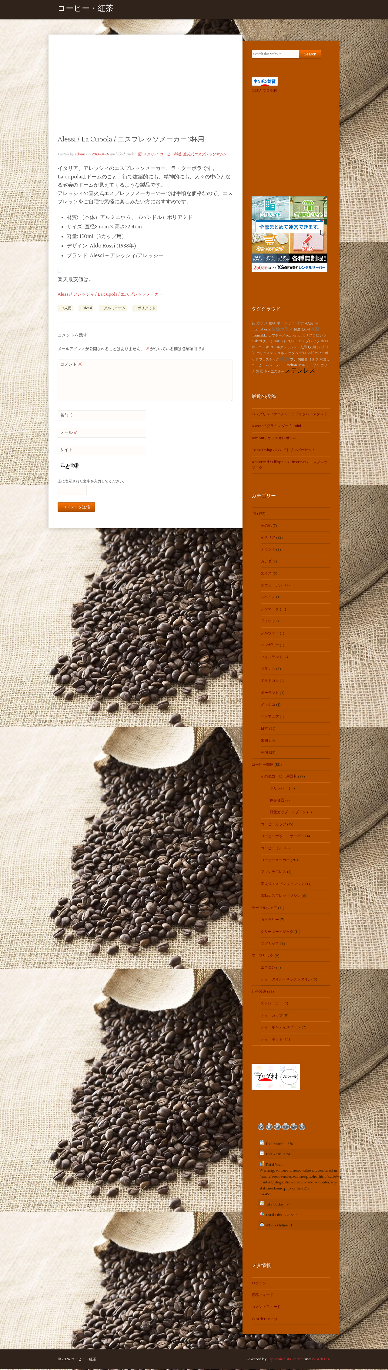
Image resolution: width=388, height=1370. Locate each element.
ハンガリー (270, 646)
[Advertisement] (145, 89)
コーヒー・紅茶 (85, 10)
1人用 (312, 348)
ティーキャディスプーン (281, 1028)
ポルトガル (270, 681)
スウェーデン (272, 586)
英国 (264, 753)
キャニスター (274, 372)
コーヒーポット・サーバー (282, 837)
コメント (71, 365)
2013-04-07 (100, 155)
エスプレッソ (309, 342)
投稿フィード (262, 1296)
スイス (266, 574)
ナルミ (268, 342)
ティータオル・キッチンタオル (286, 980)
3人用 (67, 309)
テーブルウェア (264, 908)
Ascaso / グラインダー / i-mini (276, 427)
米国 (264, 741)
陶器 (259, 372)
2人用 (305, 330)
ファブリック (262, 956)
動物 (272, 324)
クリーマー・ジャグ (277, 932)
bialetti (257, 342)
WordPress (321, 1360)
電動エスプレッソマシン (281, 896)
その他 (266, 526)
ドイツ (266, 622)
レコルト (290, 342)
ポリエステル (266, 354)
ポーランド (270, 693)
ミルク (314, 360)
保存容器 (277, 801)
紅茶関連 (259, 992)
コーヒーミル (272, 849)
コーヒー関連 (170, 155)
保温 (297, 330)
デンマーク (270, 610)
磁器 (284, 360)
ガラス (262, 323)
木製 (315, 330)
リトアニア (270, 717)
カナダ (266, 562)
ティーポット (272, 1040)
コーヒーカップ (273, 825)
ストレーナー (272, 1004)
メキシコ (268, 705)
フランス (268, 669)
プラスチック (269, 360)
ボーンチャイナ (290, 323)
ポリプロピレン (314, 336)
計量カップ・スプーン (288, 813)
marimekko (260, 336)
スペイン (268, 598)
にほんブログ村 (264, 91)
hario (278, 342)
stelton (292, 366)
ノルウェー (270, 634)
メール (69, 433)
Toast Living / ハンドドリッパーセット (283, 451)
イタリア (150, 155)
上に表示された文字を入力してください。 (92, 482)
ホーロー (258, 348)
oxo (289, 336)
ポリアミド (146, 309)
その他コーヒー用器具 (279, 777)
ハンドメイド (276, 366)
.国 (139, 155)
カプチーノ (277, 336)
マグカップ (270, 944)
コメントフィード (266, 1307)
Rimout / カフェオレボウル (274, 438)
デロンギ (306, 354)
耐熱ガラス (282, 330)
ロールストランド (283, 348)
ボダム (293, 354)
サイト (66, 450)
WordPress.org (264, 1319)
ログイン (259, 1284)
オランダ (268, 550)
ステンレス (300, 372)
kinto (296, 336)
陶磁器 (303, 360)
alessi (87, 309)
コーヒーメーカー (275, 860)
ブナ (293, 360)
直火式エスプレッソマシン (205, 155)
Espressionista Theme (285, 1360)
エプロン (268, 968)
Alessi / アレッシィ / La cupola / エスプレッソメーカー (110, 295)
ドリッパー (279, 789)
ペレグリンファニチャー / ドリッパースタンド (289, 415)
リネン (282, 354)
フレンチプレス (273, 873)
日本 (264, 729)
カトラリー (270, 920)
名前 (67, 416)
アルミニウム (114, 309)
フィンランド (272, 657)
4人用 (309, 324)
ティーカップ (272, 1016)
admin (80, 155)
